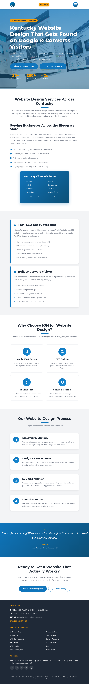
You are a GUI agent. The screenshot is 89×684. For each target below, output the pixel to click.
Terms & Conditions (47, 679)
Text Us (44, 5)
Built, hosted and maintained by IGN (58, 676)
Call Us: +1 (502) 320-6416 (27, 613)
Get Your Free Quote (24, 66)
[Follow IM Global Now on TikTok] (31, 668)
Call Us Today (59, 588)
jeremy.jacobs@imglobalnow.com (29, 617)
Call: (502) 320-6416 (53, 66)
